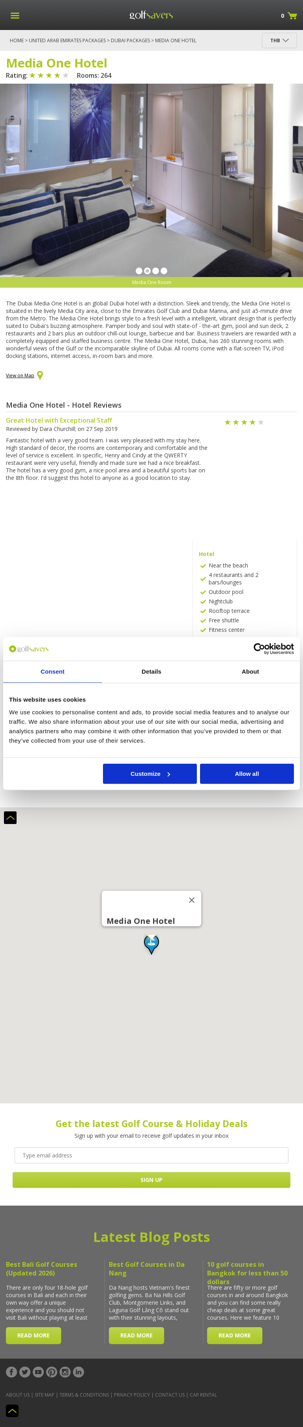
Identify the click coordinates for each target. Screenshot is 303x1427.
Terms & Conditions (84, 1394)
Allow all (247, 773)
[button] (151, 944)
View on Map (24, 376)
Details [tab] (151, 671)
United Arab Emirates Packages (67, 40)
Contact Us (170, 1394)
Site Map (44, 1394)
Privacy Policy (132, 1394)
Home (17, 40)
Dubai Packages (130, 40)
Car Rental (203, 1394)
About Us (18, 1394)
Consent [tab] (53, 671)
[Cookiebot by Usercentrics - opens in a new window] (259, 649)
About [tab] (250, 671)
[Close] (191, 900)
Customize (150, 773)
